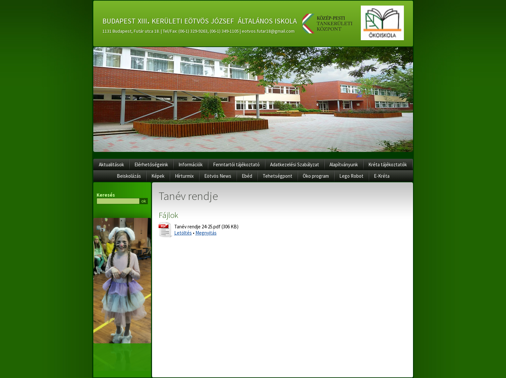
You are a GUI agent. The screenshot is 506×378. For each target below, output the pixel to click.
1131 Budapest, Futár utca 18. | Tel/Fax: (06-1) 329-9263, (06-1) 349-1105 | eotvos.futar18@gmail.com (198, 31)
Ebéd (247, 176)
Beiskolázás (129, 176)
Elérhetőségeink (151, 164)
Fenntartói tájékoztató (236, 164)
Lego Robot (351, 176)
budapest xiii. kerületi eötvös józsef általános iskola (199, 19)
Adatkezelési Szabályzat (294, 164)
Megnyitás (206, 233)
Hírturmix (184, 176)
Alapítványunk (344, 164)
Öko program (316, 176)
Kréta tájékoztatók (387, 164)
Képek (157, 176)
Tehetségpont (277, 176)
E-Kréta (382, 176)
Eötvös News (217, 176)
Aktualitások (111, 164)
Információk (190, 164)
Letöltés (183, 233)
